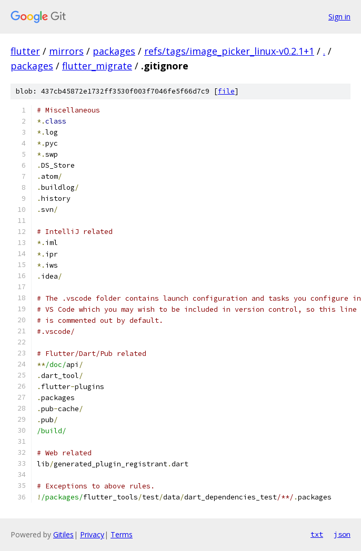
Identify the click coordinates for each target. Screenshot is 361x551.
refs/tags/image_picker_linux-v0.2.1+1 (229, 51)
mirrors (66, 51)
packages (114, 51)
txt (316, 534)
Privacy (92, 534)
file (226, 91)
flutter (25, 51)
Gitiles (63, 534)
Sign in (339, 17)
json (342, 534)
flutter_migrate (97, 65)
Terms (122, 534)
